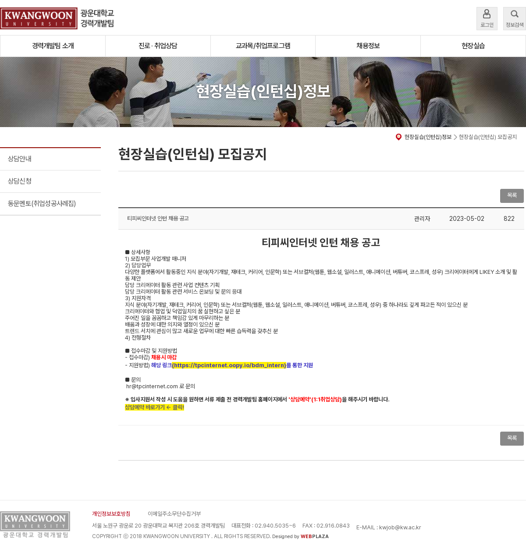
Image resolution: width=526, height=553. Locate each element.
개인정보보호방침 (111, 513)
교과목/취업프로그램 (263, 46)
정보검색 (514, 17)
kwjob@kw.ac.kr (400, 527)
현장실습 (473, 46)
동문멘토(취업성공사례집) (42, 203)
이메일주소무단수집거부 (174, 513)
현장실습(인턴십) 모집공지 (488, 137)
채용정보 (368, 46)
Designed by (300, 536)
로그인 (487, 17)
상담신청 (19, 181)
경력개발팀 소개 (53, 46)
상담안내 (19, 159)
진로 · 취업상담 (158, 46)
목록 (512, 195)
